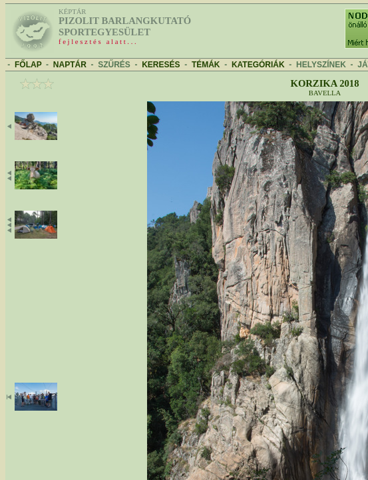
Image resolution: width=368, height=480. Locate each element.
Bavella (325, 93)
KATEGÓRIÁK (258, 64)
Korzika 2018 (324, 83)
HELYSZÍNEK (321, 64)
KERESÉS (161, 64)
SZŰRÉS (114, 64)
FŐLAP (28, 64)
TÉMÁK (206, 64)
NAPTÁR (70, 64)
